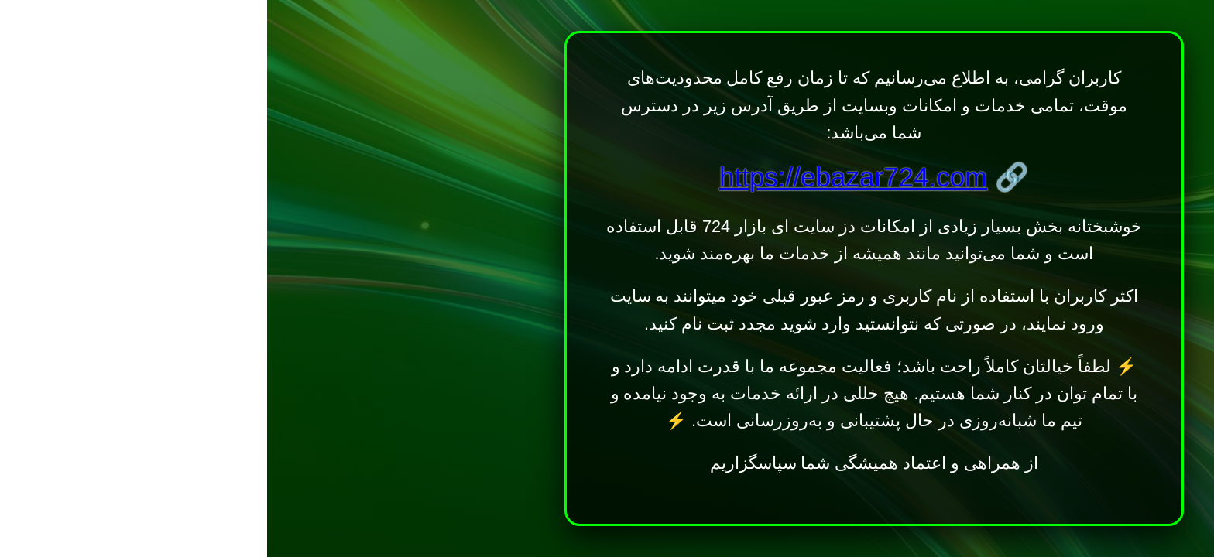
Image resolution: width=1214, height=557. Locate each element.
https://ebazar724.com (586, 177)
